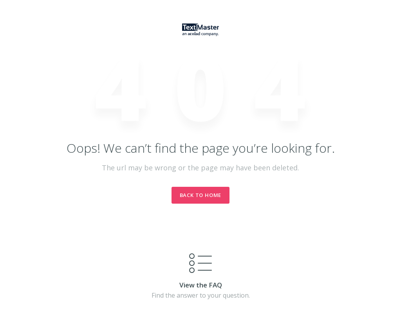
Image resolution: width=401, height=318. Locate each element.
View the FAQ (200, 284)
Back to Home (201, 195)
